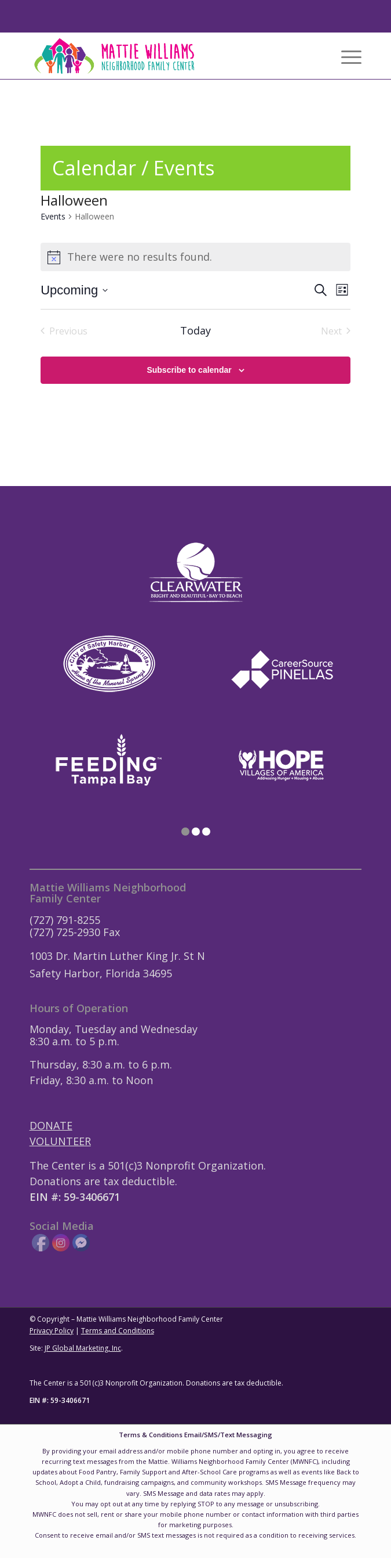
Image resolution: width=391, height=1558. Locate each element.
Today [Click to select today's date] (195, 330)
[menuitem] (345, 56)
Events (53, 216)
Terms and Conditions (117, 1331)
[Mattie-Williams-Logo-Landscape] (162, 56)
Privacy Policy (52, 1331)
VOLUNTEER (60, 1141)
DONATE (51, 1125)
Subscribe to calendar (189, 370)
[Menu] (345, 56)
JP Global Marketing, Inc (83, 1348)
